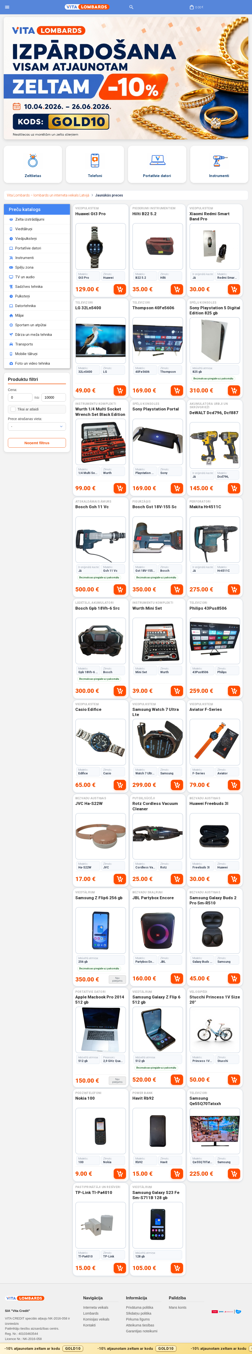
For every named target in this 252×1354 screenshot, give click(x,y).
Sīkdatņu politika (138, 1313)
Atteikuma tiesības (140, 1325)
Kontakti (89, 1325)
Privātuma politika (139, 1307)
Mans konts (178, 1307)
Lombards (90, 1313)
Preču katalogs (25, 209)
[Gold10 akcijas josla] (126, 1348)
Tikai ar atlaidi (25, 409)
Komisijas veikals (96, 1319)
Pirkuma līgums (138, 1319)
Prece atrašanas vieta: (25, 419)
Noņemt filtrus (36, 443)
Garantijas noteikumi (142, 1331)
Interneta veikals (95, 1307)
